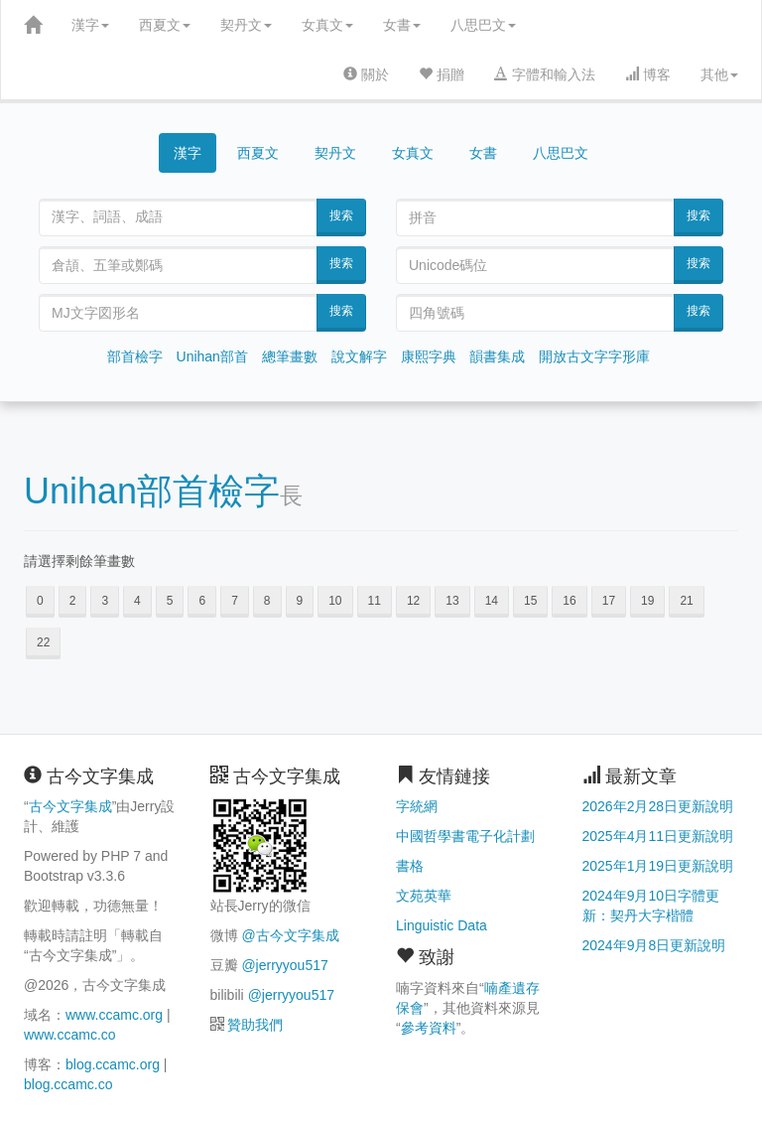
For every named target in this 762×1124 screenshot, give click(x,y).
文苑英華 (423, 896)
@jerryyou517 (284, 965)
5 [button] (170, 601)
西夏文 (164, 25)
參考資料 (428, 1028)
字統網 (417, 806)
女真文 (327, 25)
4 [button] (137, 601)
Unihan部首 (212, 356)
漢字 (90, 25)
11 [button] (374, 601)
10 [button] (334, 601)
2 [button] (72, 601)
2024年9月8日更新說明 (654, 945)
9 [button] (300, 601)
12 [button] (413, 601)
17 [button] (608, 601)
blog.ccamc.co (68, 1084)
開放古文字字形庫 (594, 356)
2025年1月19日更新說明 (658, 866)
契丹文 (246, 25)
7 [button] (234, 601)
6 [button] (201, 601)
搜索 (341, 215)
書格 (410, 866)
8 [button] (267, 601)
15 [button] (530, 601)
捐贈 (441, 74)
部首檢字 (135, 356)
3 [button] (104, 601)
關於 (366, 74)
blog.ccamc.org (112, 1064)
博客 (648, 74)
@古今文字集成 (289, 935)
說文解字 (359, 356)
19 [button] (647, 601)
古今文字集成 (70, 806)
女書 (402, 25)
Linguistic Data (441, 925)
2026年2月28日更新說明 (658, 806)
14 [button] (491, 601)
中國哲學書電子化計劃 (465, 836)
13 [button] (451, 601)
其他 (719, 74)
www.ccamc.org (114, 1015)
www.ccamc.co (70, 1035)
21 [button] (686, 601)
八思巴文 (483, 25)
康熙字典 (428, 356)
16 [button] (569, 601)
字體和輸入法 (544, 74)
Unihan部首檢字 (152, 491)
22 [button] (43, 642)
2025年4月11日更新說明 (658, 836)
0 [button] (40, 601)
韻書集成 (497, 356)
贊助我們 (255, 1025)
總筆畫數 (290, 356)
